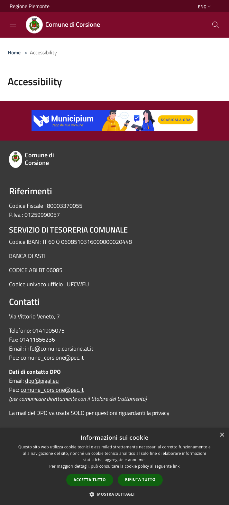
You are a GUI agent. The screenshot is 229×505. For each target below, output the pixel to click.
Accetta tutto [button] (90, 479)
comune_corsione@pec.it (52, 357)
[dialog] (114, 466)
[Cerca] (215, 25)
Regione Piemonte (30, 6)
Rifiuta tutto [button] (140, 479)
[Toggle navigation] (13, 24)
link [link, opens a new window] (176, 466)
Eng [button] (205, 6)
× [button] (221, 435)
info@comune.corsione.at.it (59, 348)
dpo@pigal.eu (42, 380)
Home (14, 52)
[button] (114, 494)
